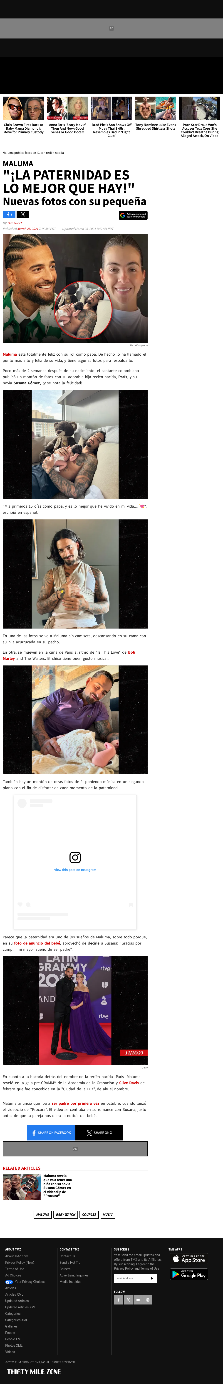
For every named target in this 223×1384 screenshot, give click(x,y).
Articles (10, 1288)
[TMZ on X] (18, 64)
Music (107, 1214)
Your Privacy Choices (25, 1282)
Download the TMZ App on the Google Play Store (189, 1274)
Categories (12, 1313)
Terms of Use (14, 1269)
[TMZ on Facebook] (7, 64)
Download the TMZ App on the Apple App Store (189, 1258)
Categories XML (16, 1320)
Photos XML (13, 1345)
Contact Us (67, 1256)
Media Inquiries (70, 1282)
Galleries (11, 1326)
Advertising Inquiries (74, 1275)
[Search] (216, 87)
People (10, 1333)
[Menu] (6, 87)
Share (51, 1133)
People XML (13, 1339)
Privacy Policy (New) (19, 1262)
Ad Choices (13, 1275)
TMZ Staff (14, 223)
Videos (10, 1352)
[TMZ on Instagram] (40, 64)
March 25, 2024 (28, 228)
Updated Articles (17, 1301)
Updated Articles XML (20, 1307)
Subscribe (152, 1278)
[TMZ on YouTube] (138, 1299)
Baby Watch (65, 1214)
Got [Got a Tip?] (15, 76)
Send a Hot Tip (70, 1262)
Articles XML (14, 1294)
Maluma (42, 1214)
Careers (65, 1269)
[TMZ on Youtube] (29, 64)
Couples (89, 1214)
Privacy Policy (124, 1268)
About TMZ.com (16, 1256)
